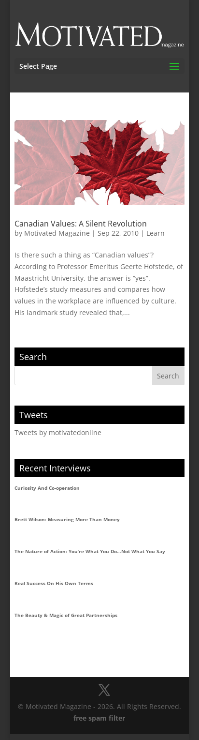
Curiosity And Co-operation (47, 487)
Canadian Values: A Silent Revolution (80, 223)
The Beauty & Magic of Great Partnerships (65, 615)
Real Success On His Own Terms (53, 583)
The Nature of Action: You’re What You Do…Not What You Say (89, 551)
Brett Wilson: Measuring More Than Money (67, 519)
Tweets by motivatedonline (57, 432)
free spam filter (99, 718)
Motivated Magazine (57, 233)
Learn (155, 233)
